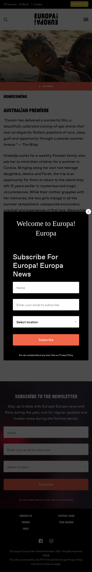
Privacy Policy (66, 355)
